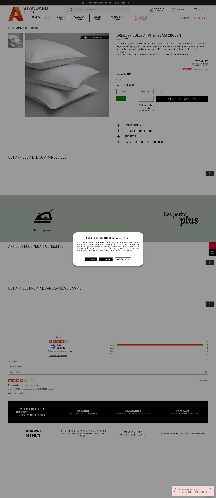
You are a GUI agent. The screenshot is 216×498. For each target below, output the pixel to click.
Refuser (91, 259)
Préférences (123, 259)
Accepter (105, 259)
